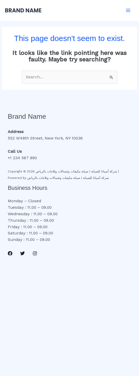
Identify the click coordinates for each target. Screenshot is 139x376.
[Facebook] (10, 253)
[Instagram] (35, 253)
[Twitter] (22, 253)
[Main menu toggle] (128, 10)
